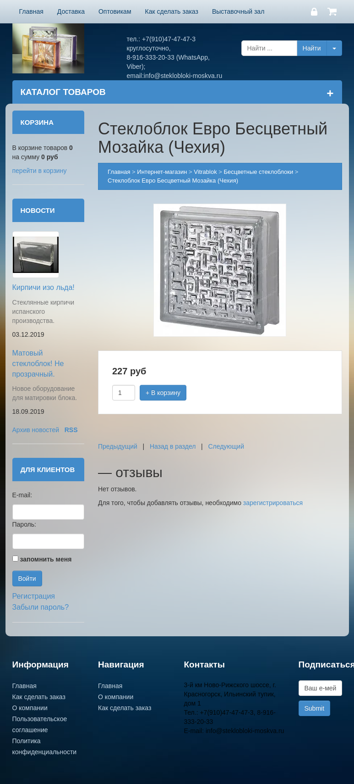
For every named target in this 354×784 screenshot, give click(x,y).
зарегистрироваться (273, 502)
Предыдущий (117, 446)
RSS (71, 430)
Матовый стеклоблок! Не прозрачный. (38, 363)
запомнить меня (45, 559)
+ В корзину (163, 392)
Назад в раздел (173, 446)
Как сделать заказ (171, 11)
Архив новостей (36, 430)
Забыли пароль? (40, 607)
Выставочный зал (238, 11)
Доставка (71, 11)
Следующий (226, 446)
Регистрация (33, 596)
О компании (30, 708)
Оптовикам (114, 11)
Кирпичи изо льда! (43, 287)
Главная (31, 11)
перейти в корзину (39, 170)
